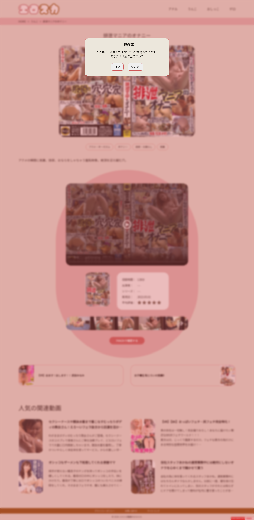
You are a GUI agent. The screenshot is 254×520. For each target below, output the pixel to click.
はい (117, 66)
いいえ (135, 66)
